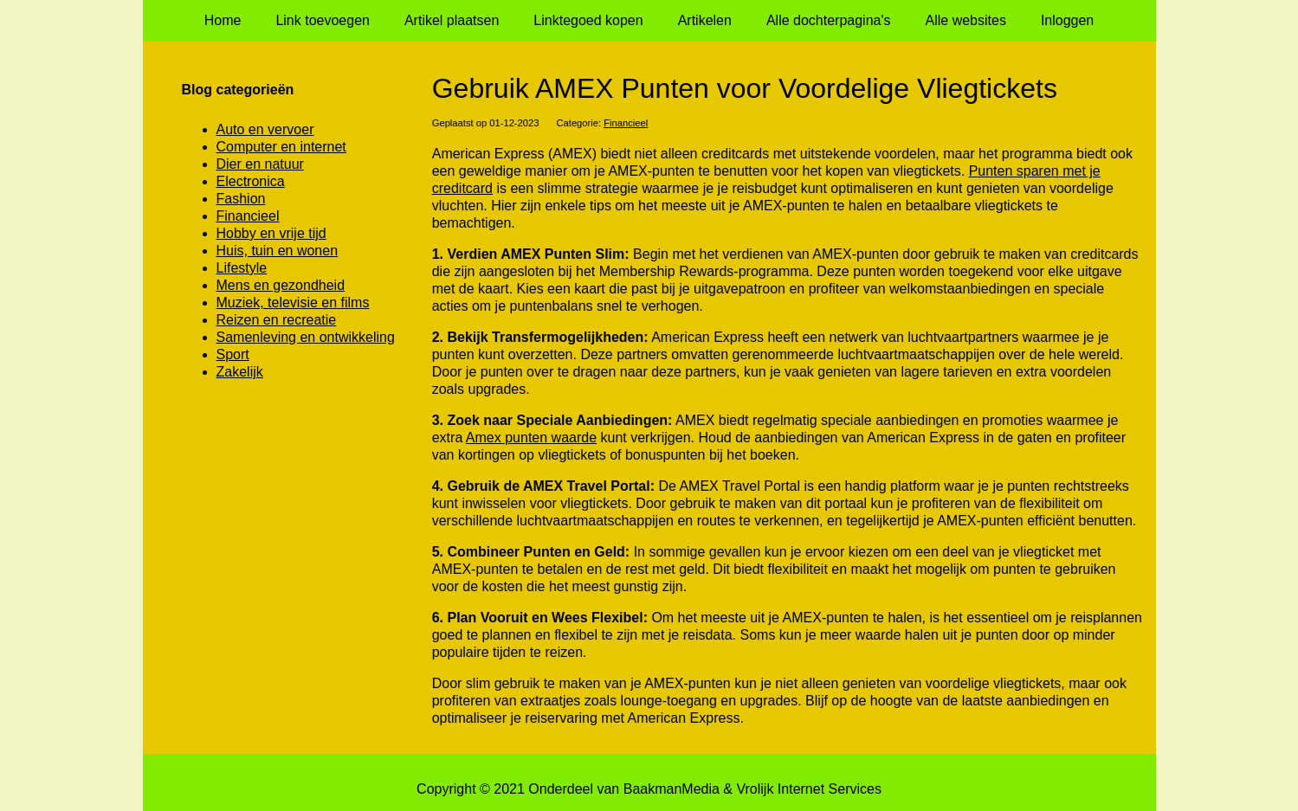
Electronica (250, 181)
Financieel (626, 123)
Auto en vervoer (265, 129)
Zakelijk (239, 371)
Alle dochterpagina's (828, 20)
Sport (232, 354)
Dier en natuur (260, 164)
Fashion (241, 198)
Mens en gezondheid (280, 285)
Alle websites (966, 20)
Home (223, 20)
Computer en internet (281, 146)
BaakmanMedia (671, 789)
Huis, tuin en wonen (277, 250)
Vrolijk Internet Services (808, 789)
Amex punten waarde (531, 437)
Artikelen (705, 20)
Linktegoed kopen (588, 20)
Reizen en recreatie (276, 319)
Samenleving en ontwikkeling (305, 337)
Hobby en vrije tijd (271, 233)
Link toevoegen (322, 20)
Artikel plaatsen (451, 20)
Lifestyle (242, 268)
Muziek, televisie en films (293, 302)
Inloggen (1067, 20)
